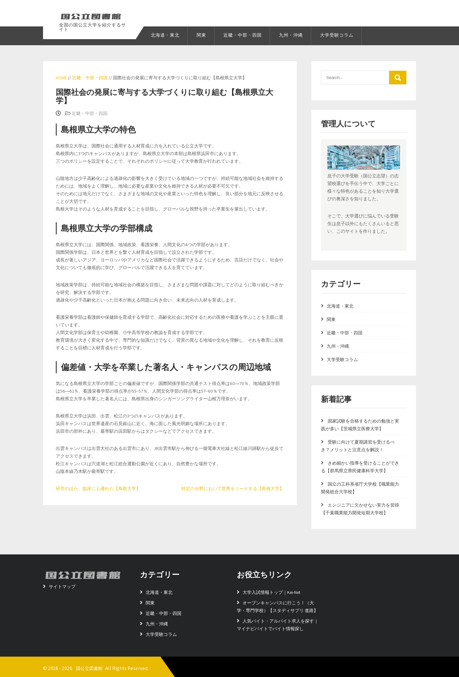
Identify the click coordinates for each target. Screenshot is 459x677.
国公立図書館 (89, 668)
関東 (201, 35)
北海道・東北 (165, 35)
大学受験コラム (336, 35)
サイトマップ (62, 586)
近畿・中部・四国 (242, 35)
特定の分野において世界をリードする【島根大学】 (232, 488)
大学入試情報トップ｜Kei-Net (271, 592)
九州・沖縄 (291, 35)
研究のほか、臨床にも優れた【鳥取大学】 (98, 488)
